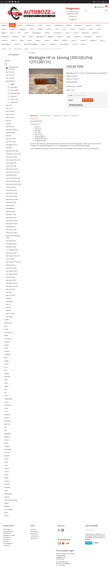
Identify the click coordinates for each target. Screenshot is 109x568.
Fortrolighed (7, 529)
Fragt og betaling (8, 531)
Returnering (6, 537)
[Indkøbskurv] (101, 7)
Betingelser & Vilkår (9, 535)
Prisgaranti (72, 19)
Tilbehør (66, 116)
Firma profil (6, 533)
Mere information (72, 82)
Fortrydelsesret (8, 543)
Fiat (33, 53)
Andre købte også (45, 116)
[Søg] (106, 11)
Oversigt (5, 541)
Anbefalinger (57, 116)
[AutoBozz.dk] (32, 13)
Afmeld (96, 543)
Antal (71, 100)
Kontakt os (6, 539)
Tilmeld (88, 543)
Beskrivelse (34, 116)
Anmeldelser (75, 116)
